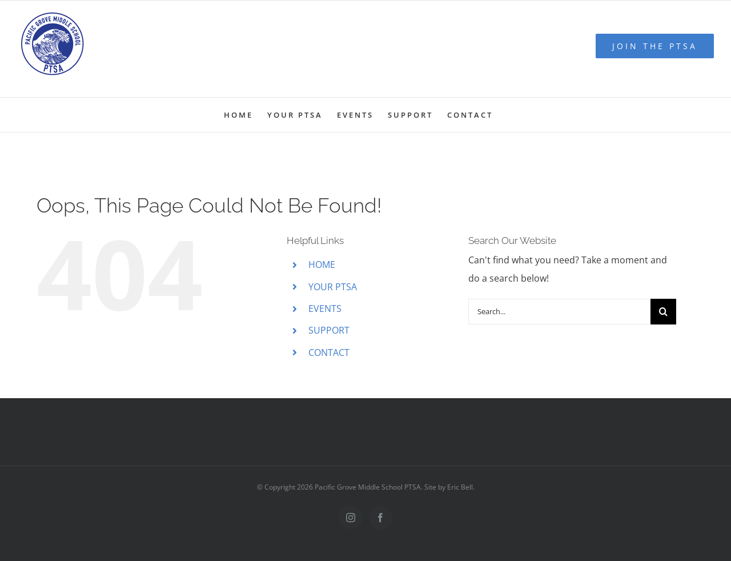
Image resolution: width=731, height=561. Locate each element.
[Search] (663, 311)
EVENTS (325, 308)
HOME (321, 264)
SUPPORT (329, 330)
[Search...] (559, 311)
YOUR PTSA (332, 286)
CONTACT (329, 352)
